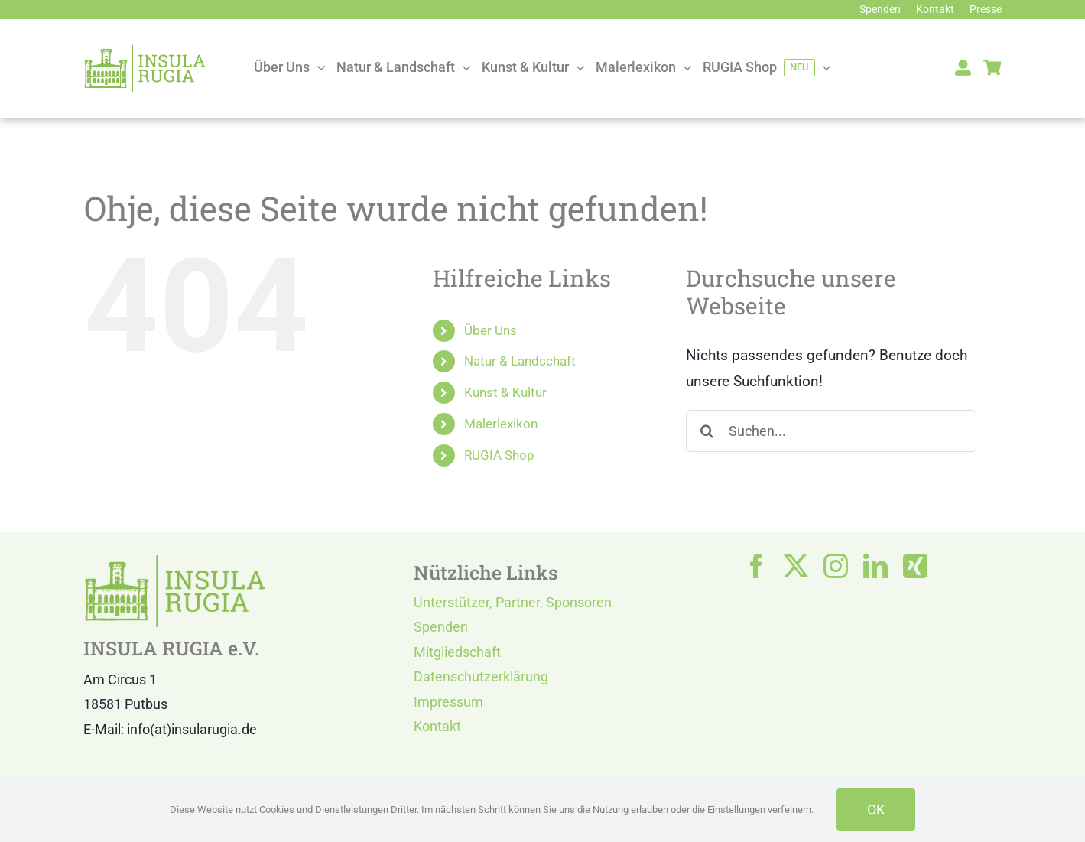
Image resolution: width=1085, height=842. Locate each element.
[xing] (915, 566)
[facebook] (756, 566)
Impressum (448, 702)
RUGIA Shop (499, 455)
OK (876, 809)
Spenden (441, 627)
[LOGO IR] (144, 51)
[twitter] (796, 566)
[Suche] (707, 431)
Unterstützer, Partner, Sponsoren (513, 602)
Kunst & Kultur (505, 392)
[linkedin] (875, 566)
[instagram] (835, 566)
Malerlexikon (501, 423)
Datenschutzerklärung (481, 676)
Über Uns (490, 330)
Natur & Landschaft (520, 361)
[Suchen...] (831, 431)
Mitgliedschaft (457, 652)
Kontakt (437, 726)
